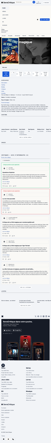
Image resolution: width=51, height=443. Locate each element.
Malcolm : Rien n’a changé (32, 374)
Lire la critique (6, 181)
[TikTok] (43, 316)
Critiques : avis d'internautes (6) (14, 155)
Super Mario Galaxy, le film (8, 374)
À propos (3, 407)
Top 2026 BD (4, 393)
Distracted (28, 398)
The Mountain (29, 395)
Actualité (3, 376)
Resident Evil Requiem (6, 384)
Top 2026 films (5, 370)
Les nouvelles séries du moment (34, 376)
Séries (28, 368)
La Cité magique (29, 39)
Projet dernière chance (7, 372)
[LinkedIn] (46, 316)
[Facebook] (38, 316)
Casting (4, 114)
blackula (11, 194)
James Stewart (5, 129)
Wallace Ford (40, 129)
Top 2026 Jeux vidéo (6, 382)
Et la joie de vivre (30, 384)
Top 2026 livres (30, 382)
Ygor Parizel (11, 240)
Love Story (29, 372)
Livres (28, 379)
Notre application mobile (7, 410)
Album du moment (30, 400)
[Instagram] (41, 316)
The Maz (11, 167)
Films (3, 368)
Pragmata (3, 386)
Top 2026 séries (30, 370)
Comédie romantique (21, 39)
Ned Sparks (31, 129)
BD (2, 391)
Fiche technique (5, 102)
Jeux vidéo (5, 379)
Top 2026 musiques (31, 393)
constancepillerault (13, 217)
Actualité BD (4, 400)
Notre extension (5, 412)
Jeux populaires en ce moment (9, 388)
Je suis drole (29, 386)
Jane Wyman (13, 129)
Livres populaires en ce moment (34, 388)
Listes (3, 291)
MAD (2, 398)
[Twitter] (35, 316)
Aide (2, 414)
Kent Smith (22, 129)
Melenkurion (11, 264)
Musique (29, 391)
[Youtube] (49, 316)
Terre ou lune (4, 395)
